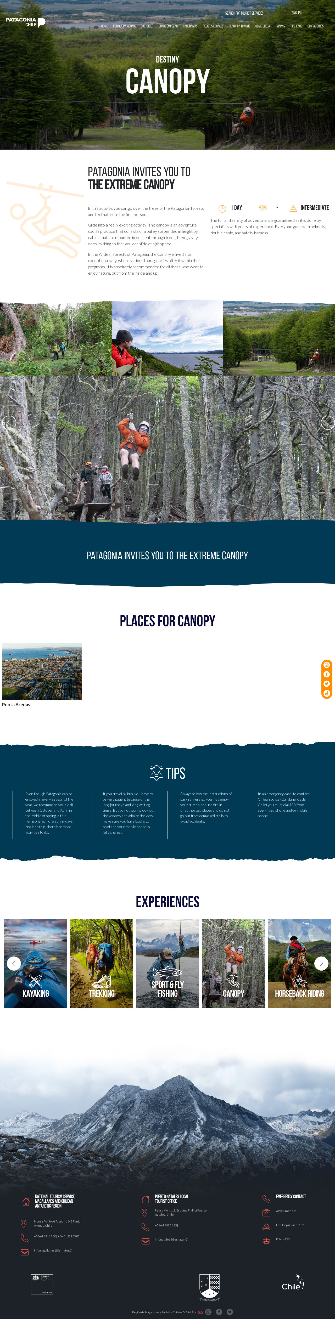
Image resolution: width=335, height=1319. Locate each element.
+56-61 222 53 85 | (69, 1236)
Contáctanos (316, 27)
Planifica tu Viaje (239, 27)
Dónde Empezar (168, 27)
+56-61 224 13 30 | (46, 1236)
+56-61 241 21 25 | (166, 1225)
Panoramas (190, 27)
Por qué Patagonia (124, 27)
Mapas (281, 27)
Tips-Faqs (296, 27)
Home (104, 27)
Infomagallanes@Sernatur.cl (53, 1250)
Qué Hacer (147, 27)
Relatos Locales (213, 27)
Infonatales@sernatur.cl (171, 1239)
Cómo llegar (263, 27)
